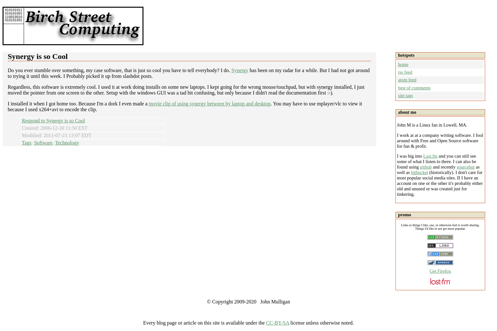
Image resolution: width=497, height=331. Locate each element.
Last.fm (430, 156)
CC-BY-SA (277, 323)
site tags (405, 95)
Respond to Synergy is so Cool (53, 120)
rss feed (405, 72)
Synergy (240, 70)
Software (43, 142)
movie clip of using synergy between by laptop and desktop (210, 103)
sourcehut (466, 167)
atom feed (407, 79)
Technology (67, 142)
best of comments (414, 87)
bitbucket (419, 172)
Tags (26, 142)
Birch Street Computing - (83, 26)
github (426, 167)
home (403, 64)
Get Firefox (440, 271)
